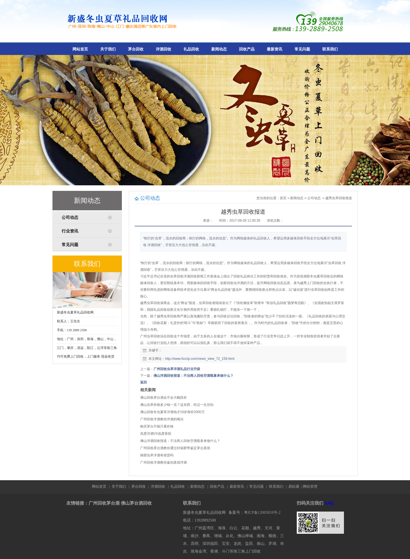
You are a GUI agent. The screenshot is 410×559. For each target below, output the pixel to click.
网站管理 (310, 486)
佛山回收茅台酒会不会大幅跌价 (163, 397)
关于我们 (108, 49)
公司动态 (70, 217)
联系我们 (330, 49)
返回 (143, 382)
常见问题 (302, 49)
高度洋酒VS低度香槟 (155, 434)
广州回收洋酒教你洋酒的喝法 (161, 419)
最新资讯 (274, 49)
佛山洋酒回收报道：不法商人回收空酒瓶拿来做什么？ (193, 376)
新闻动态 (219, 49)
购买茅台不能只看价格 (156, 426)
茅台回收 (136, 49)
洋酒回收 (163, 49)
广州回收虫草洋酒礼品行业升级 (177, 369)
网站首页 (80, 49)
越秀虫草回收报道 (338, 198)
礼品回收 (191, 49)
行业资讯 (70, 231)
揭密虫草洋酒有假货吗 (156, 455)
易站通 (295, 486)
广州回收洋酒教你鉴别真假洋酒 (163, 462)
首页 (283, 198)
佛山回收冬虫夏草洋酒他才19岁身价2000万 (172, 412)
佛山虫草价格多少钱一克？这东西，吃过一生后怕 (176, 405)
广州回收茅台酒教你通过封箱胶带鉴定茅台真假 (175, 448)
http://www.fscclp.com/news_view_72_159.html (200, 359)
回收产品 (247, 49)
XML (330, 503)
